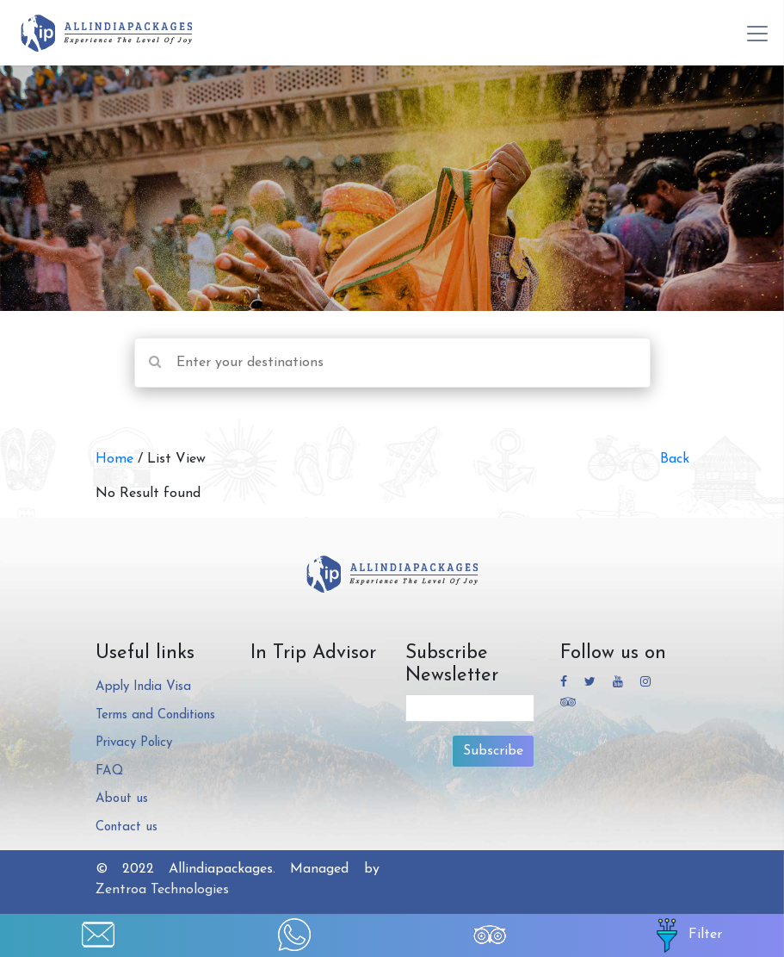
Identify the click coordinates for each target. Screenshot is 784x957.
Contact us (126, 827)
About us (122, 798)
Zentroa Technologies (162, 890)
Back (674, 459)
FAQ (109, 771)
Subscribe (493, 751)
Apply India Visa (143, 686)
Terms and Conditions (155, 715)
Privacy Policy (134, 742)
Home (117, 459)
